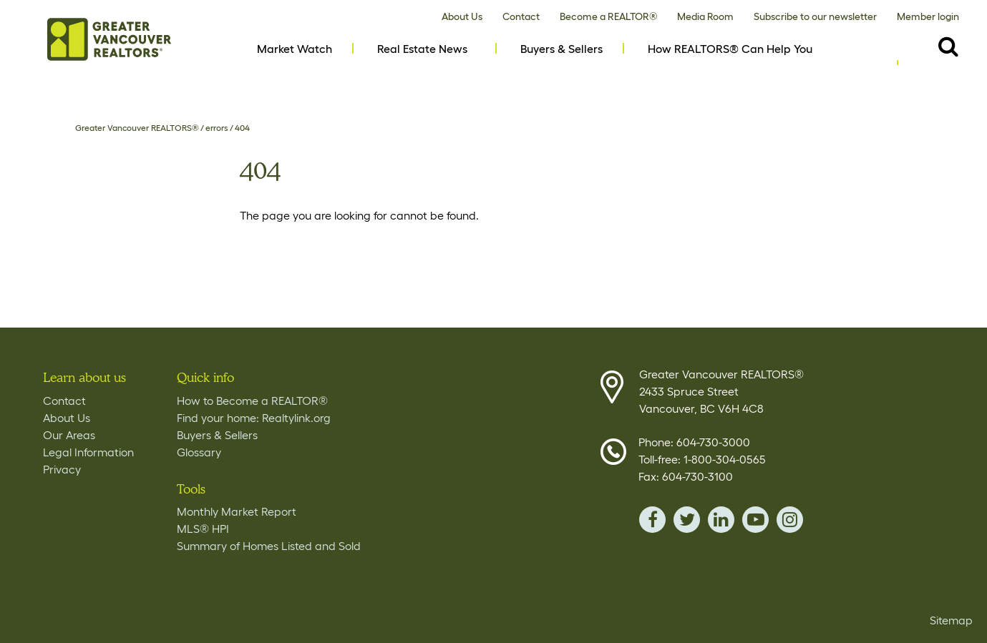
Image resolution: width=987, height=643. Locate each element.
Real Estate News (422, 48)
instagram (790, 519)
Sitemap (951, 620)
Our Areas (69, 434)
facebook (652, 519)
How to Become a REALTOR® (252, 400)
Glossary (199, 452)
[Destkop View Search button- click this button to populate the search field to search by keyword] (948, 45)
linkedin (721, 519)
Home (109, 39)
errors (216, 127)
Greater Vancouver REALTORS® (137, 127)
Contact (521, 16)
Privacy (62, 469)
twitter (687, 519)
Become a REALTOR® (608, 16)
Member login (928, 16)
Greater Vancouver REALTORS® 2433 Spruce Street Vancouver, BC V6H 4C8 (721, 391)
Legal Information (88, 452)
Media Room (705, 16)
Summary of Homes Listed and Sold (269, 545)
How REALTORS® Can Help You (730, 48)
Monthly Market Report (236, 511)
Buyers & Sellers (561, 48)
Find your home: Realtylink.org (254, 417)
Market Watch (294, 48)
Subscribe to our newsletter (815, 16)
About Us (462, 16)
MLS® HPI (203, 528)
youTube (755, 519)
